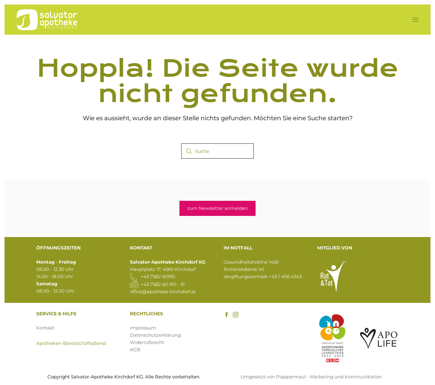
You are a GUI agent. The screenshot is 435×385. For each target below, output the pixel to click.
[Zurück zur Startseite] (47, 20)
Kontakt (45, 328)
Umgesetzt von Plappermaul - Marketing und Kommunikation (311, 377)
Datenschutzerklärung (155, 335)
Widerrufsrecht (147, 342)
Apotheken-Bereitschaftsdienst (71, 343)
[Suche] (217, 151)
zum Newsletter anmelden (217, 208)
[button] (415, 20)
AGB (135, 349)
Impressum (143, 328)
